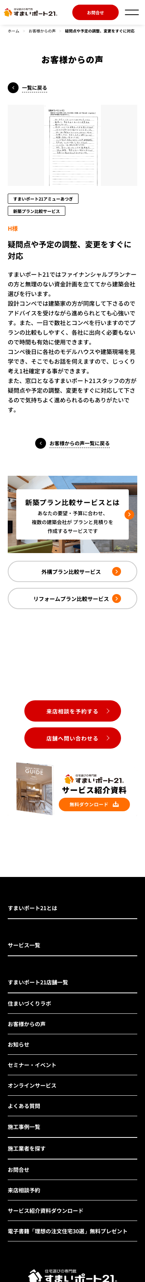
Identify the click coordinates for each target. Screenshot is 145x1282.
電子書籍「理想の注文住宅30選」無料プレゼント (68, 1231)
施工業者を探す (27, 1148)
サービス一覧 (24, 945)
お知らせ (18, 1044)
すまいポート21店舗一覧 (38, 982)
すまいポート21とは (32, 908)
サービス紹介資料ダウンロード (46, 1210)
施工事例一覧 (24, 1126)
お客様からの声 (42, 31)
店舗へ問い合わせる (72, 738)
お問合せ (95, 12)
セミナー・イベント (32, 1065)
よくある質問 (24, 1106)
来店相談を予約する (72, 711)
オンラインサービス (32, 1085)
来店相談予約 (24, 1190)
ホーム (13, 31)
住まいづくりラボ (29, 1003)
